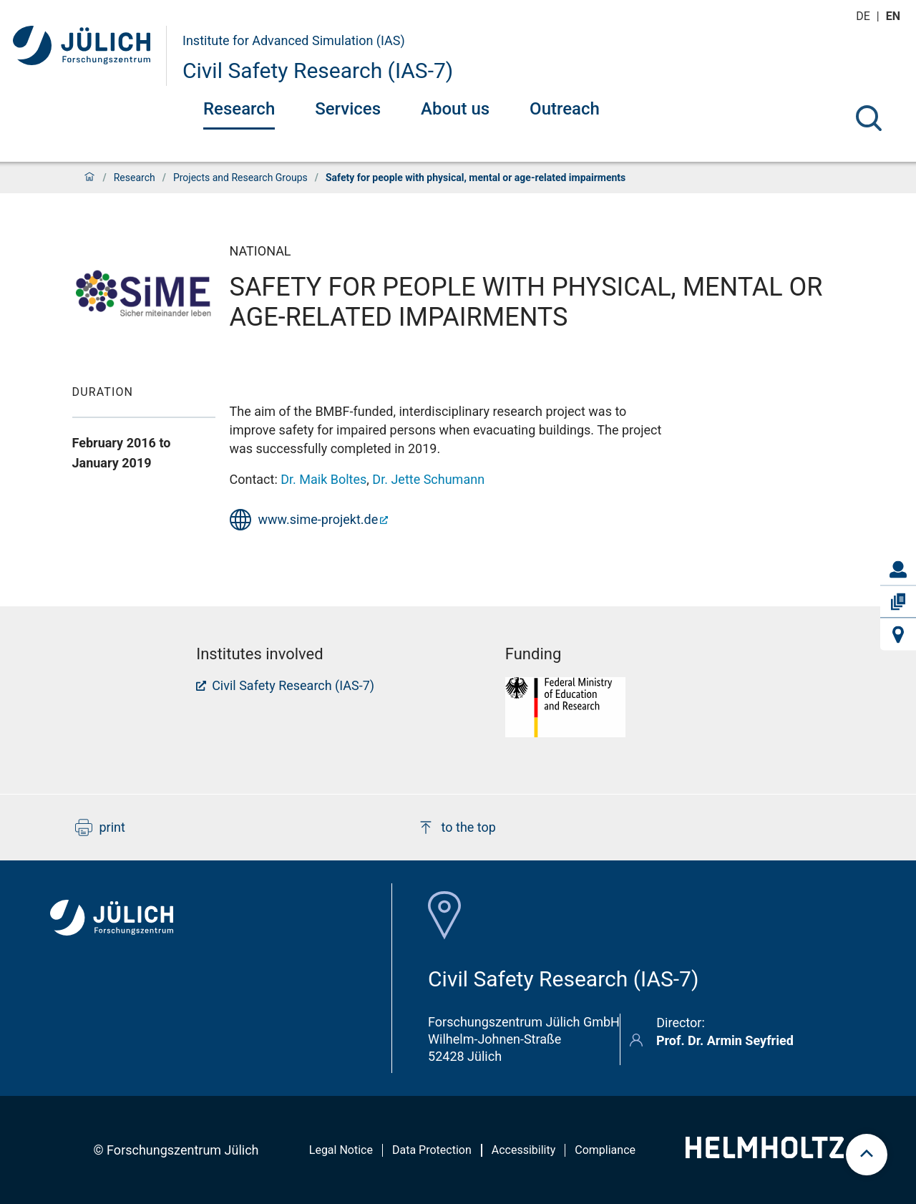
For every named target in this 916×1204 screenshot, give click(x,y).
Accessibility (524, 1150)
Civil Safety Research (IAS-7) (317, 70)
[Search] (869, 118)
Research (239, 109)
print (100, 827)
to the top (456, 827)
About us (455, 109)
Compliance (605, 1150)
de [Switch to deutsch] (864, 16)
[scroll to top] (866, 1154)
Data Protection (432, 1150)
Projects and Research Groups (240, 178)
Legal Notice (341, 1150)
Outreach (565, 109)
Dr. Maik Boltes (323, 479)
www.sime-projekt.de (318, 519)
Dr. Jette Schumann (428, 479)
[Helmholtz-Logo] (765, 1153)
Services (348, 109)
